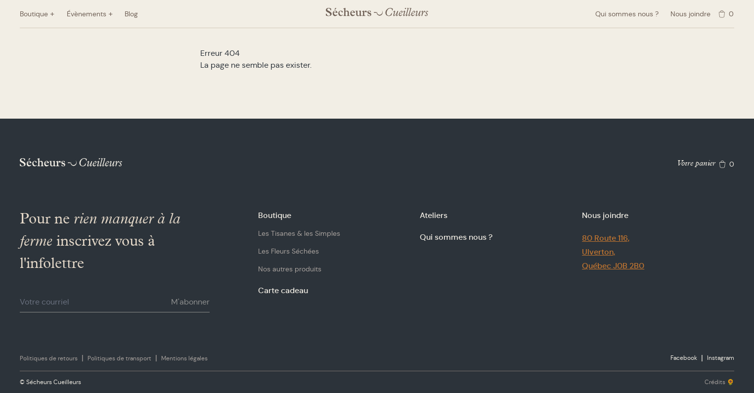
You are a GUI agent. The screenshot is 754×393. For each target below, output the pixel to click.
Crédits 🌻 (719, 382)
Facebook (683, 357)
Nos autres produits (289, 268)
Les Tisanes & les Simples (299, 233)
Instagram (720, 357)
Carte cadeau (283, 290)
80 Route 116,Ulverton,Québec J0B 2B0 (613, 252)
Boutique (274, 215)
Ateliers (433, 215)
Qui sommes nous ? (627, 13)
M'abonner (190, 301)
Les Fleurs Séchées (288, 251)
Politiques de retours (49, 358)
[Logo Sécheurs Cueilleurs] (377, 12)
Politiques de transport (119, 358)
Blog (131, 13)
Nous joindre (690, 13)
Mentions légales (184, 358)
